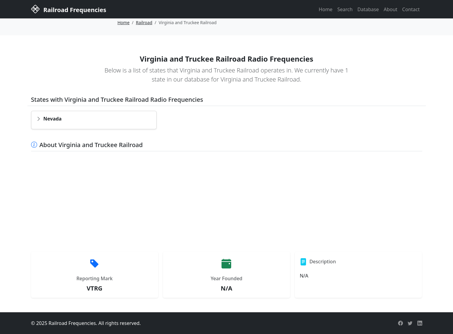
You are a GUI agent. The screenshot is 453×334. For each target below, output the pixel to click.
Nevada (49, 118)
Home (326, 9)
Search (345, 9)
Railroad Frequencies (68, 8)
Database (368, 9)
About (390, 9)
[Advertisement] (227, 201)
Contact (411, 9)
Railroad (144, 22)
